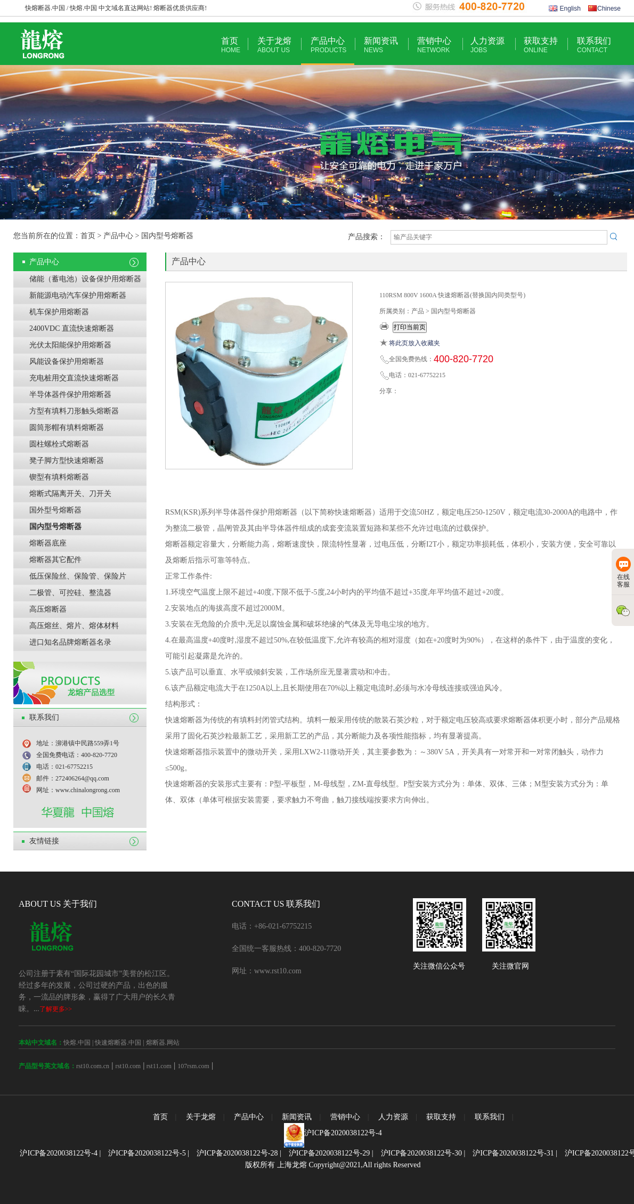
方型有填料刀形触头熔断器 (74, 411)
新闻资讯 (381, 45)
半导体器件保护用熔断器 (70, 394)
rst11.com (158, 1066)
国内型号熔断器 (55, 527)
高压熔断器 (48, 609)
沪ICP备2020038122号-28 (237, 1153)
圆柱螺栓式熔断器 (59, 444)
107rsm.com (193, 1066)
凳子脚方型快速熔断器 (66, 461)
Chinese (604, 8)
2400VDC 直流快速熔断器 (71, 328)
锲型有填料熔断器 (59, 477)
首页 (230, 45)
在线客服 (623, 572)
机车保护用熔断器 (59, 312)
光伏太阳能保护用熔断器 (70, 345)
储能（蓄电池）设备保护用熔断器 (85, 279)
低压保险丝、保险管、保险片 (77, 576)
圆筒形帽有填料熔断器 (66, 428)
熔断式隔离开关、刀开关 (70, 494)
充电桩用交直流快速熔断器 (74, 378)
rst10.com (128, 1066)
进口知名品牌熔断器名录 (70, 642)
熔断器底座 (48, 543)
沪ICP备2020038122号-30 (421, 1153)
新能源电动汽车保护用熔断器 (77, 295)
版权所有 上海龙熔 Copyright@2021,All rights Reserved (332, 1165)
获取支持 (541, 45)
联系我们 (594, 45)
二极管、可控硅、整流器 (70, 593)
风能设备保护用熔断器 (66, 361)
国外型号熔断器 (55, 510)
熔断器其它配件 (55, 560)
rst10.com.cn (92, 1066)
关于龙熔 (274, 45)
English (565, 8)
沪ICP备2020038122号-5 (146, 1153)
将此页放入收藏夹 (414, 343)
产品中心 (328, 45)
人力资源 (487, 45)
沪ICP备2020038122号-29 (329, 1153)
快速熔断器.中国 (118, 1042)
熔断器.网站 (163, 1042)
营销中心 (434, 45)
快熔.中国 (77, 1042)
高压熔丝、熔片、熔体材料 (74, 626)
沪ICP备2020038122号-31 (513, 1153)
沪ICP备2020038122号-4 (342, 1133)
